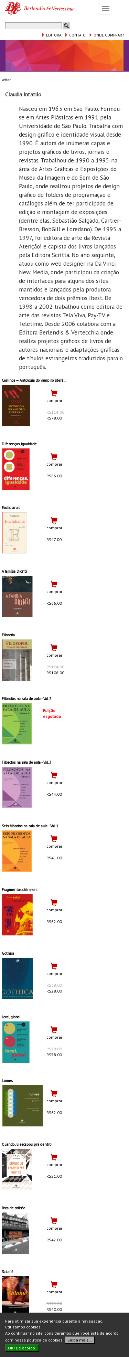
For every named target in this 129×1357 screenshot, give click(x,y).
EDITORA (51, 35)
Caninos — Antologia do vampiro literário (34, 380)
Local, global (11, 1017)
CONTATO (75, 35)
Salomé (7, 1271)
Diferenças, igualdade (19, 444)
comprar (54, 400)
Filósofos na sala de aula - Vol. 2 (26, 698)
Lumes (7, 1080)
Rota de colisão (13, 1208)
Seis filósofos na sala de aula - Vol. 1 (30, 826)
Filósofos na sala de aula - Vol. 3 (26, 762)
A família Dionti (14, 571)
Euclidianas (11, 507)
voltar (6, 79)
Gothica (8, 953)
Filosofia (8, 635)
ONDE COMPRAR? (106, 35)
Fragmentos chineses (19, 889)
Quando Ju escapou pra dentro (26, 1144)
